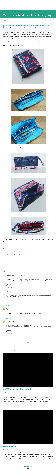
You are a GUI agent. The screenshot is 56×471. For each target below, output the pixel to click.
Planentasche (9, 446)
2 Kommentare (10, 404)
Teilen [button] (50, 267)
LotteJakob (7, 2)
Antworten (9, 287)
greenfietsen (8, 308)
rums (7, 257)
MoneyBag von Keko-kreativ (13, 254)
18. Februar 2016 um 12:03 (20, 290)
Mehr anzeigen (50, 404)
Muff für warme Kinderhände (17, 389)
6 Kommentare (10, 461)
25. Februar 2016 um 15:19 (17, 308)
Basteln (10, 6)
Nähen (4, 6)
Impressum (22, 6)
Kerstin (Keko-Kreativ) (10, 275)
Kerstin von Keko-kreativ (16, 30)
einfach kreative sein (10, 321)
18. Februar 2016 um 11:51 (20, 275)
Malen (16, 6)
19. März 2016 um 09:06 (19, 321)
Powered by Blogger (28, 466)
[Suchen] (47, 2)
